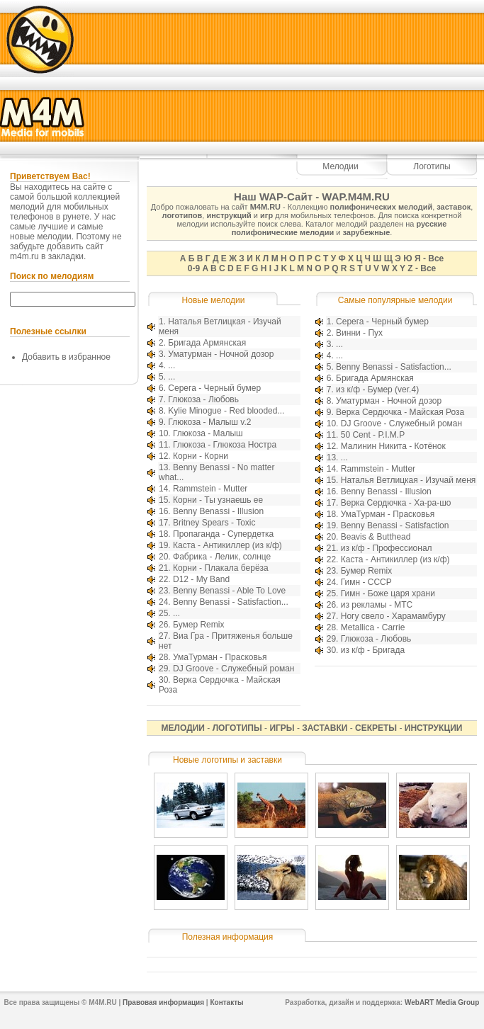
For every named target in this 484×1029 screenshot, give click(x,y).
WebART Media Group (442, 1002)
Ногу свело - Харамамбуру (393, 616)
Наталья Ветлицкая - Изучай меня (408, 480)
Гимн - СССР (366, 582)
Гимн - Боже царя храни (388, 593)
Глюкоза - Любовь (203, 399)
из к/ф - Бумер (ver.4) (377, 389)
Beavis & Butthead (376, 537)
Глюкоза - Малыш (208, 433)
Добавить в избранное (66, 357)
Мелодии (340, 166)
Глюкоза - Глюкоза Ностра (224, 445)
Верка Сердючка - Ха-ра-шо (396, 503)
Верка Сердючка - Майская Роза (400, 412)
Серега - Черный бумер (214, 388)
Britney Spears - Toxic (214, 523)
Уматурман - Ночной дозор (221, 354)
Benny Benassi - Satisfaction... (230, 602)
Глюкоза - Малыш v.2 (209, 422)
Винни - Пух (359, 333)
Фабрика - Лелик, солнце (222, 557)
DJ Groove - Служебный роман (233, 668)
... (171, 365)
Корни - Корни (200, 456)
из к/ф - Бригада (373, 650)
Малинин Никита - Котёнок (393, 446)
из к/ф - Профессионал (386, 548)
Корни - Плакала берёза (221, 568)
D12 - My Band (201, 579)
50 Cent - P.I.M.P (373, 435)
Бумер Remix (198, 625)
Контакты (226, 1002)
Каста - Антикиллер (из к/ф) (227, 545)
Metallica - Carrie (373, 627)
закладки (66, 256)
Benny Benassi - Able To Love (229, 591)
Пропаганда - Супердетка (223, 534)
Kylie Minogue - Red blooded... (226, 411)
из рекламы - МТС (376, 605)
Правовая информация (163, 1002)
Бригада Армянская (207, 343)
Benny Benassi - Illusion (218, 511)
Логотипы (431, 166)
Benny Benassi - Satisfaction (395, 525)
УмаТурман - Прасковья (220, 657)
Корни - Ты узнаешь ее (218, 500)
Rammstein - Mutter (210, 489)
